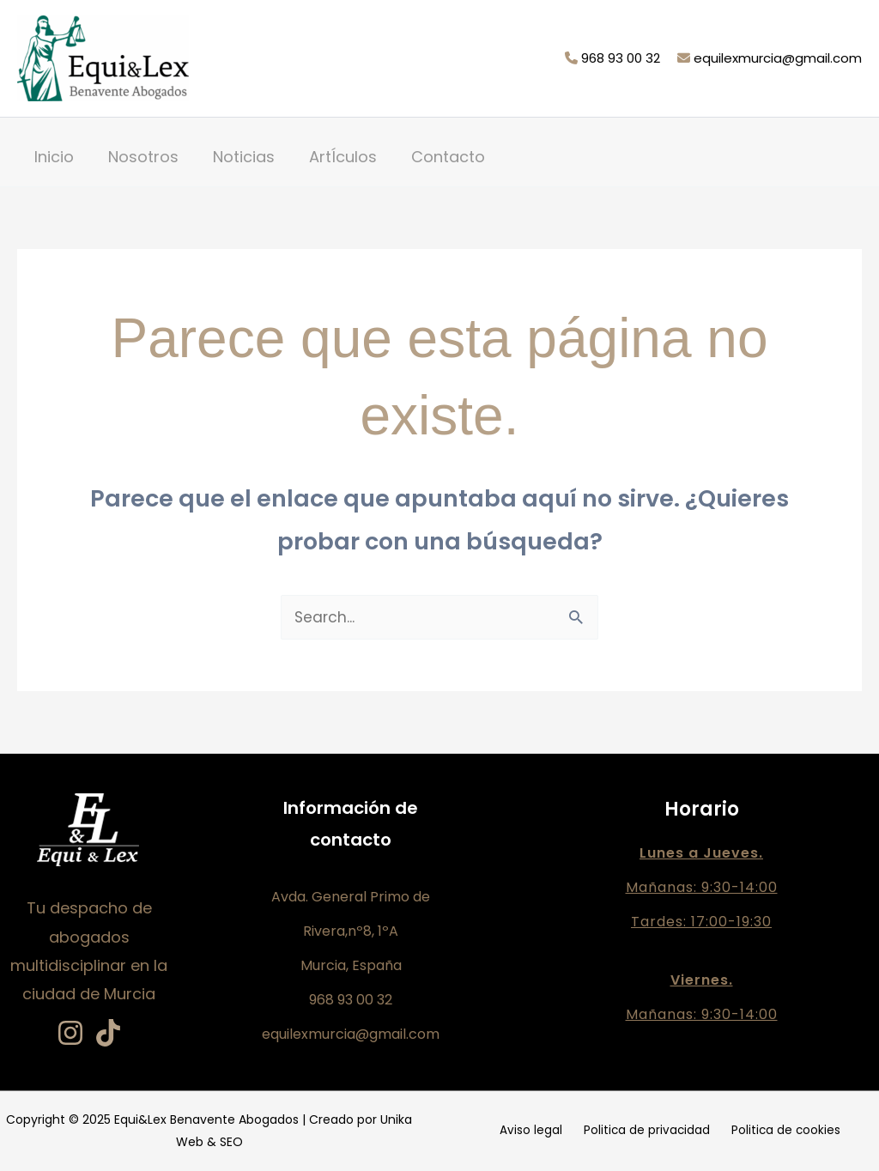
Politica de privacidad (646, 1131)
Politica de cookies (777, 1131)
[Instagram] (70, 1033)
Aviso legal (538, 1131)
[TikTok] (108, 1033)
